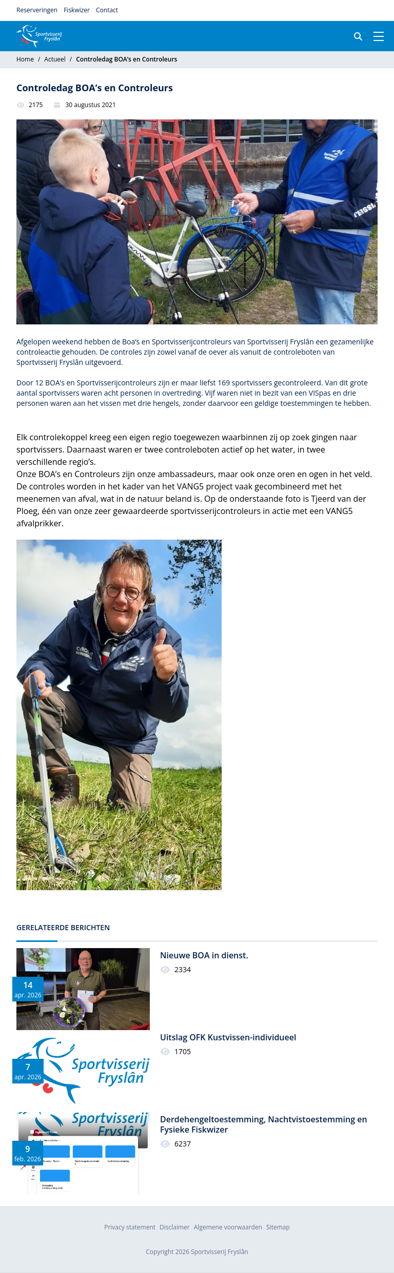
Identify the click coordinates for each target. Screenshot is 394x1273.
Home (25, 59)
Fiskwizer (77, 10)
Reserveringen (36, 10)
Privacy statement (129, 1227)
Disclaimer (175, 1227)
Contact (107, 10)
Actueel (54, 59)
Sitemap (278, 1227)
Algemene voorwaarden (228, 1227)
